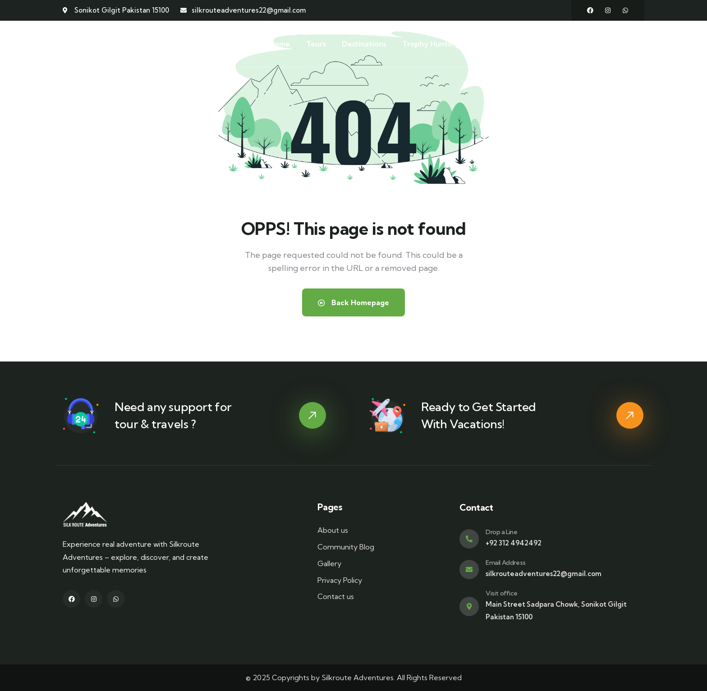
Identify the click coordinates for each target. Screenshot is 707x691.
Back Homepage (353, 302)
